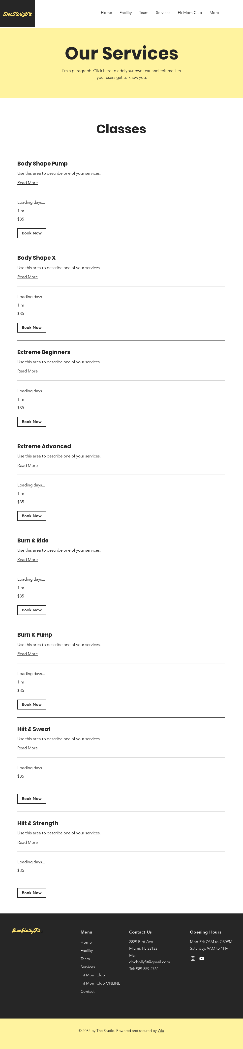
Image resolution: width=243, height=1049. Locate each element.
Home (86, 942)
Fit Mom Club (93, 975)
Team (85, 958)
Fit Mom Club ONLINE (100, 983)
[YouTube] (202, 959)
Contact (87, 991)
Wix (161, 1030)
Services (88, 966)
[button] (31, 233)
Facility (87, 950)
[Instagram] (193, 959)
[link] (121, 163)
